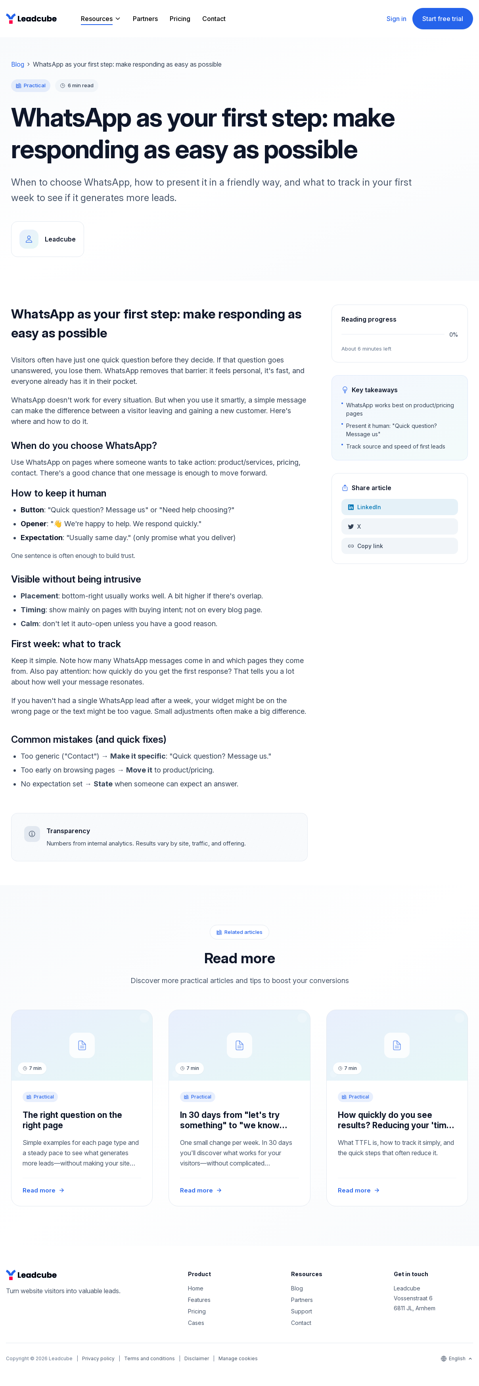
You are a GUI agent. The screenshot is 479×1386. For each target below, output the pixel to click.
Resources (97, 19)
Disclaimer (196, 1358)
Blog (17, 64)
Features (199, 1299)
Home (195, 1288)
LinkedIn (364, 507)
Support (301, 1311)
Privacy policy (98, 1358)
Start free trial (442, 19)
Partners (145, 19)
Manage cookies (238, 1358)
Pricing (180, 19)
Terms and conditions (149, 1358)
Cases (196, 1322)
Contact (214, 19)
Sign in (396, 19)
